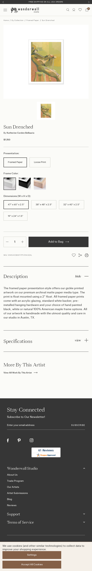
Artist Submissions (17, 493)
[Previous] (3, 2)
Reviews (11, 505)
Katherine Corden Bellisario (18, 133)
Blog (9, 499)
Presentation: (11, 153)
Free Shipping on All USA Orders (46, 2)
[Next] (88, 2)
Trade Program (15, 481)
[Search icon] (67, 10)
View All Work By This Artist (20, 373)
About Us (12, 475)
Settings (32, 555)
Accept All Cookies (32, 564)
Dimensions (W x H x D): (17, 196)
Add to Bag (58, 241)
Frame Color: (11, 173)
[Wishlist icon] (80, 10)
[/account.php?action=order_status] (74, 10)
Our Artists (13, 487)
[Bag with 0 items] (87, 10)
